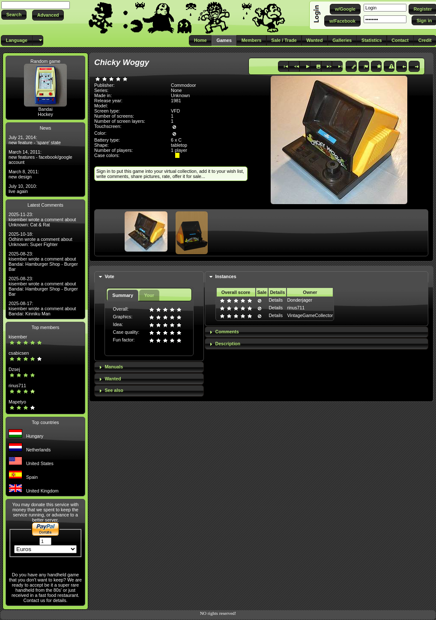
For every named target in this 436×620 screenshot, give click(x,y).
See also (114, 390)
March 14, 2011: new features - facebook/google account (40, 157)
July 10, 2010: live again (23, 189)
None (176, 90)
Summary (122, 295)
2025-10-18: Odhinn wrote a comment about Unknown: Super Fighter (40, 239)
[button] (14, 15)
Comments (227, 331)
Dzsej (14, 369)
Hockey (45, 114)
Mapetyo (17, 401)
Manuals (114, 366)
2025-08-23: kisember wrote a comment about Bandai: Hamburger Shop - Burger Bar (43, 261)
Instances (225, 276)
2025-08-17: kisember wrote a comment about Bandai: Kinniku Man (42, 308)
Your (149, 295)
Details (276, 300)
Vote (109, 276)
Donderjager (299, 300)
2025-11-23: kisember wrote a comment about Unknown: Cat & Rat (42, 219)
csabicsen (19, 353)
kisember (18, 336)
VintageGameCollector (310, 315)
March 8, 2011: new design (24, 174)
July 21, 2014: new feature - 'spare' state (35, 140)
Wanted (113, 378)
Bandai (45, 109)
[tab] (149, 277)
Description (228, 343)
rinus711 (17, 385)
